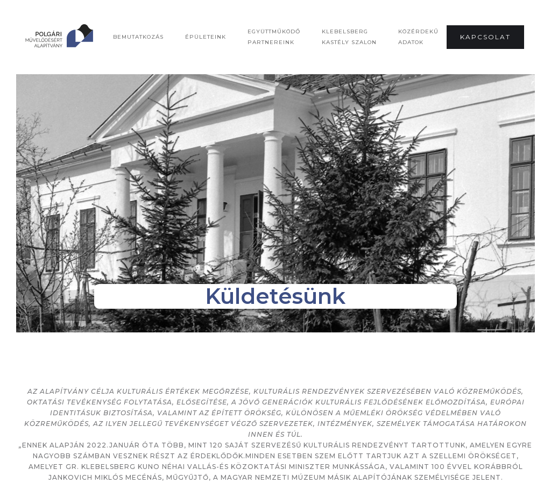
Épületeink (205, 36)
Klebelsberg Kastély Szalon (349, 37)
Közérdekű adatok (418, 37)
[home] (91, 37)
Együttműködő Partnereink (274, 37)
